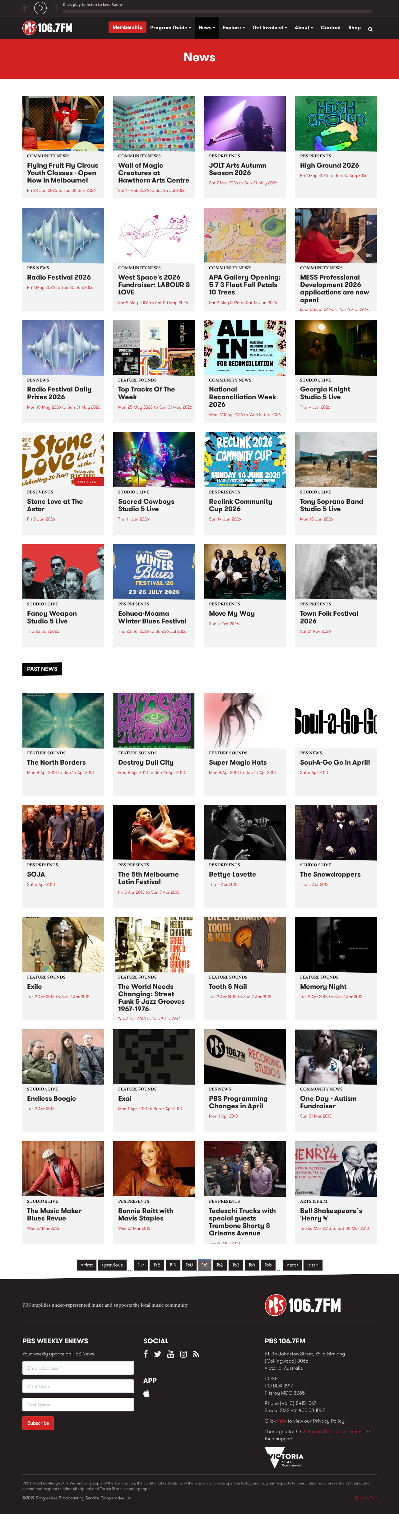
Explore (234, 27)
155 (268, 1264)
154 (252, 1264)
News (207, 27)
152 (219, 1264)
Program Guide (170, 27)
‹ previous (112, 1264)
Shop (354, 27)
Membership (127, 27)
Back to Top (366, 1498)
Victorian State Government (332, 1431)
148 (156, 1264)
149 (173, 1264)
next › (292, 1264)
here (281, 1420)
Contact (331, 27)
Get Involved (270, 27)
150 (189, 1264)
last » (313, 1264)
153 (235, 1264)
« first (87, 1264)
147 (141, 1264)
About (304, 27)
